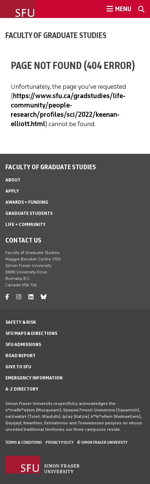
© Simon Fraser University (102, 442)
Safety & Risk (20, 322)
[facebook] (7, 297)
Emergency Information (34, 378)
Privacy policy (59, 442)
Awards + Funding (26, 202)
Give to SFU (18, 367)
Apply (12, 191)
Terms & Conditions (23, 442)
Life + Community (25, 224)
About (13, 180)
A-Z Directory (21, 389)
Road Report (20, 355)
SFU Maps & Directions (31, 333)
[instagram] (18, 297)
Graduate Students (29, 213)
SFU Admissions (23, 344)
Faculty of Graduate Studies (55, 35)
